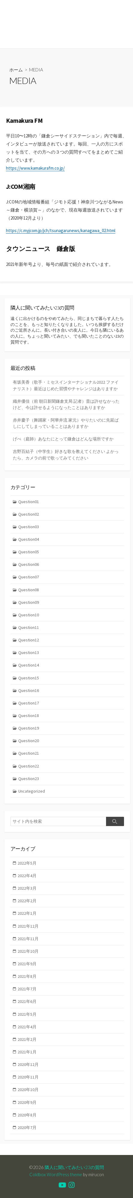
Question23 (28, 778)
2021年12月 (28, 926)
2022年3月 (27, 888)
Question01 (28, 501)
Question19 (28, 728)
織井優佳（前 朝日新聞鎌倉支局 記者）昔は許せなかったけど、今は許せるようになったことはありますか (66, 404)
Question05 (28, 551)
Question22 (28, 766)
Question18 (28, 715)
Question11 (28, 627)
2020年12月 (28, 1064)
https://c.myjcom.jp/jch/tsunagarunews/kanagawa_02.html (60, 230)
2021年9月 (27, 963)
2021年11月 (28, 938)
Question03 (28, 526)
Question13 (28, 652)
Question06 (28, 564)
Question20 (28, 740)
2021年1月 (27, 1052)
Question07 (28, 577)
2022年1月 (27, 913)
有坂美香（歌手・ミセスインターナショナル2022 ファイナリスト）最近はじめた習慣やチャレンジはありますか (66, 385)
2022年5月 (27, 863)
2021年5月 (27, 1014)
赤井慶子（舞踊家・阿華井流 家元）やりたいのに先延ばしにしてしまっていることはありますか (66, 423)
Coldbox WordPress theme (55, 1174)
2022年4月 (27, 875)
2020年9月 (27, 1102)
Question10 (28, 615)
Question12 (28, 640)
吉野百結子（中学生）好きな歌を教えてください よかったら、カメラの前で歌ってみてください (66, 454)
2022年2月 (27, 900)
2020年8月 (27, 1115)
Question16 (28, 690)
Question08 (28, 589)
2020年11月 (28, 1077)
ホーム (16, 69)
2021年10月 (28, 951)
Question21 (28, 753)
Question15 (28, 678)
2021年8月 (27, 976)
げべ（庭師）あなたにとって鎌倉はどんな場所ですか (63, 439)
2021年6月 (27, 1001)
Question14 (28, 665)
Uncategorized (31, 791)
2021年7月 (27, 989)
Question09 (28, 602)
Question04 (28, 539)
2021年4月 (27, 1027)
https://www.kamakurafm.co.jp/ (35, 168)
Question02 (28, 514)
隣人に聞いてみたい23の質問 (74, 1167)
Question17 (28, 703)
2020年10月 (28, 1089)
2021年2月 (27, 1039)
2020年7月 (27, 1127)
